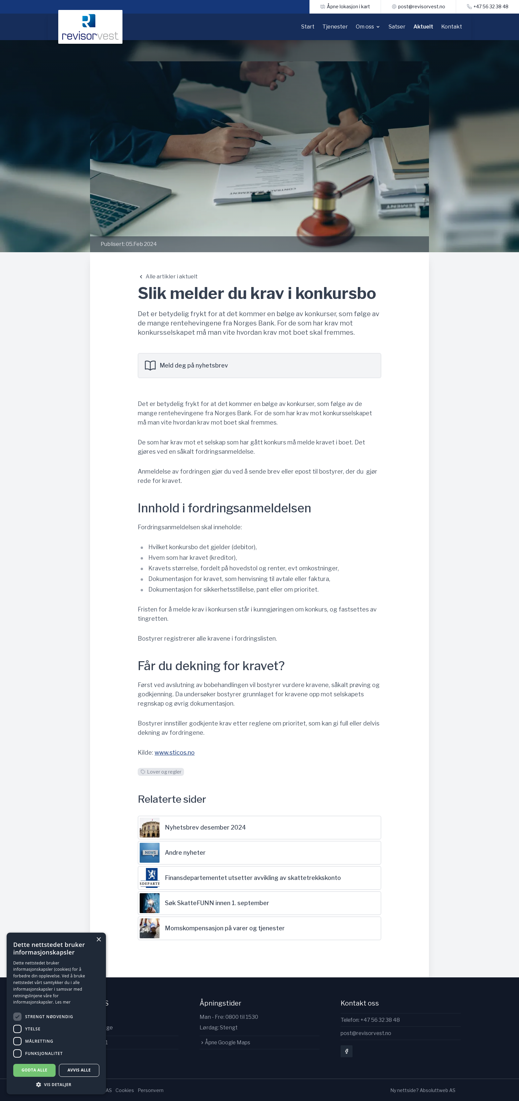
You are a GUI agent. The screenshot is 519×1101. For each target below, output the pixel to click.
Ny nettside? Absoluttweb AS (422, 1089)
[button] (56, 1084)
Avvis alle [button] (79, 1070)
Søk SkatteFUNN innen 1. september (204, 903)
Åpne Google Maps (226, 1042)
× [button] (98, 939)
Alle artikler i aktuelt (168, 276)
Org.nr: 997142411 (84, 1042)
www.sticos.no (175, 752)
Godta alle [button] (34, 1070)
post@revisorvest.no (367, 1033)
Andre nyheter (173, 853)
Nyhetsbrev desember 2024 (193, 828)
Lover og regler (160, 772)
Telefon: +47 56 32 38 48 (371, 1020)
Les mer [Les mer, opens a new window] (63, 1002)
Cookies (125, 1089)
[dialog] (56, 1013)
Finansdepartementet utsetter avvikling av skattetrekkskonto (240, 878)
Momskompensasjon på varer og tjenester (212, 928)
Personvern (151, 1089)
